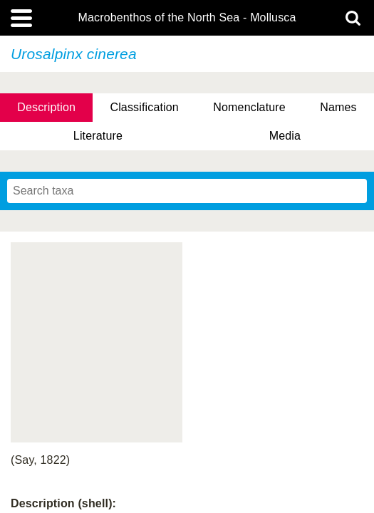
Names (338, 107)
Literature (98, 136)
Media (285, 136)
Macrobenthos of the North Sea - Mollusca (187, 18)
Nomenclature (249, 107)
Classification (144, 107)
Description (46, 107)
